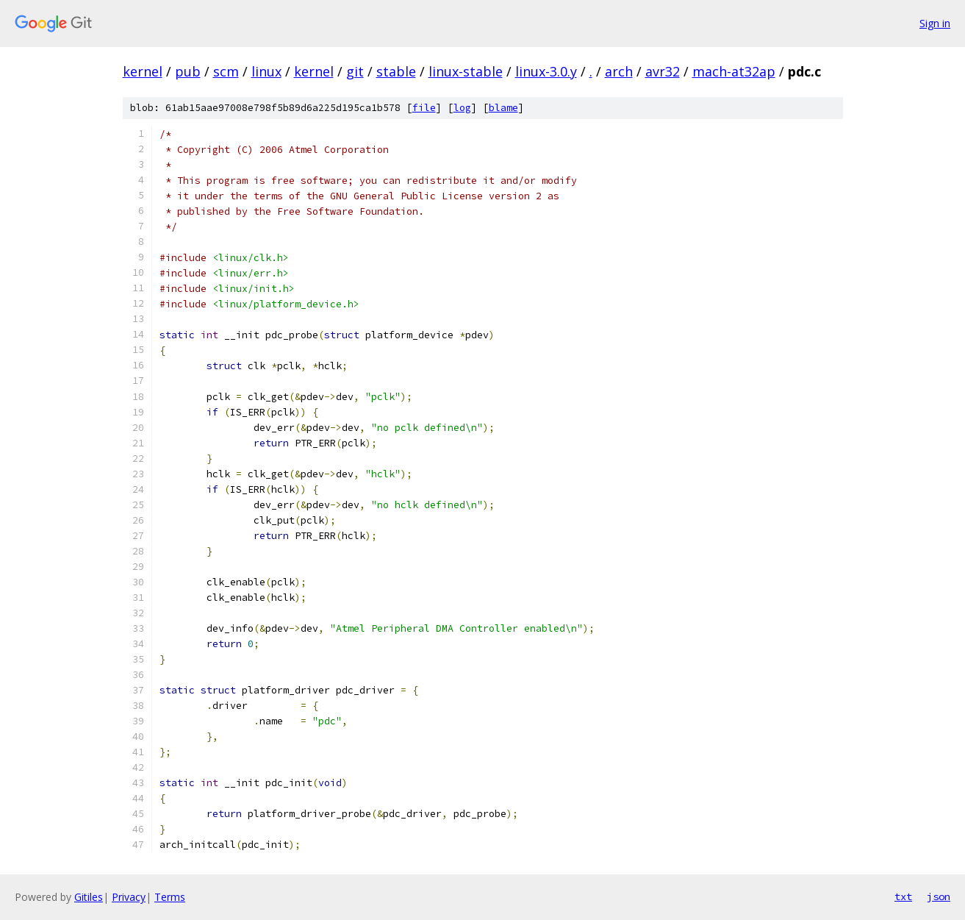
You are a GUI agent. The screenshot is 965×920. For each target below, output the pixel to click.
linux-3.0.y (546, 71)
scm (226, 71)
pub (188, 71)
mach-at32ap (733, 71)
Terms (169, 897)
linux (266, 71)
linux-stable (465, 71)
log (462, 107)
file (424, 107)
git (355, 71)
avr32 (662, 71)
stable (396, 71)
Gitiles (88, 897)
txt (903, 896)
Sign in (934, 23)
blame (503, 107)
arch (619, 71)
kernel (142, 71)
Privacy (129, 897)
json (938, 896)
